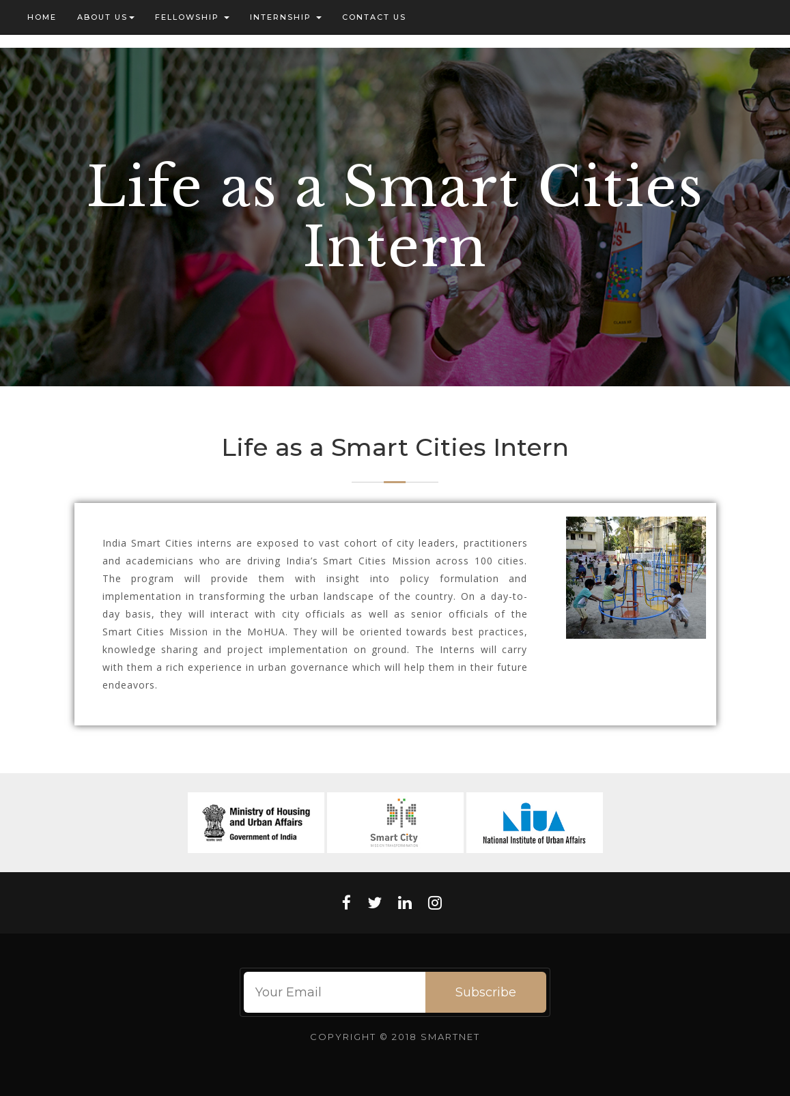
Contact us (374, 17)
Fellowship (192, 17)
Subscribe (485, 992)
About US (106, 17)
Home (42, 17)
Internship (286, 17)
